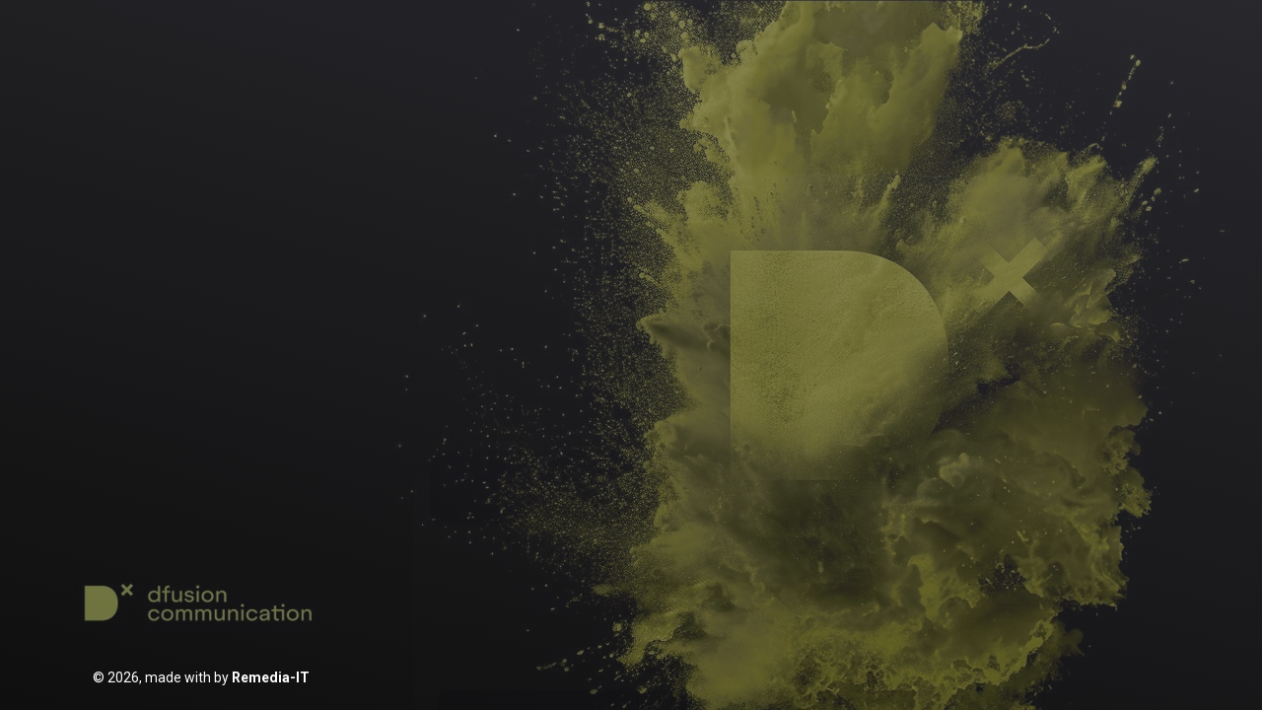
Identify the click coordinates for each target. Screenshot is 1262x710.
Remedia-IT (271, 677)
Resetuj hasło (696, 515)
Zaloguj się (631, 462)
